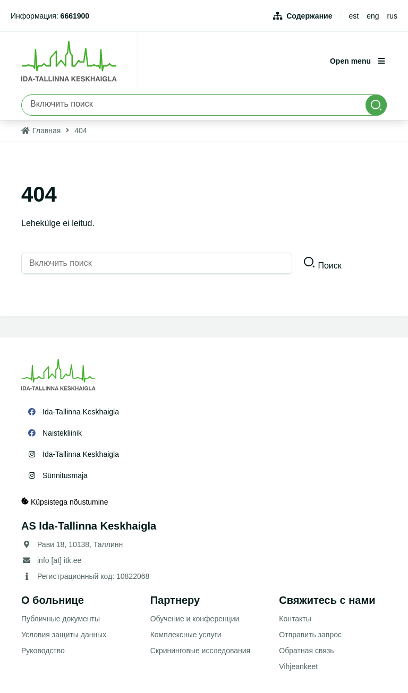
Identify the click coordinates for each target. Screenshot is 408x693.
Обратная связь (306, 650)
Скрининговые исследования (200, 650)
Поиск (329, 265)
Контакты (295, 618)
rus (392, 16)
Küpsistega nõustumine (64, 501)
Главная (46, 130)
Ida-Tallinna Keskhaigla (80, 412)
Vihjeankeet (298, 666)
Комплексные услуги (186, 634)
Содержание (309, 16)
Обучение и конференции (195, 618)
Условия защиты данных (63, 634)
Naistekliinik (62, 433)
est (354, 16)
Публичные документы (60, 618)
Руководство (43, 650)
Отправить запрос (310, 634)
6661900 (75, 16)
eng (373, 16)
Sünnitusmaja (65, 475)
